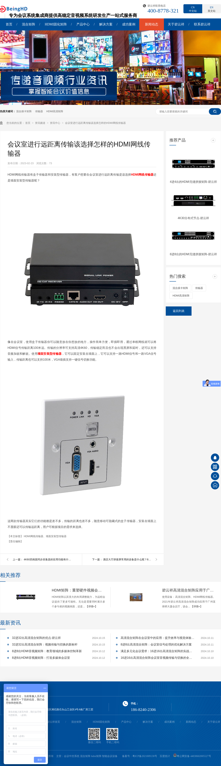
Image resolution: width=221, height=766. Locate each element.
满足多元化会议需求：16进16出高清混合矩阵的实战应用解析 (157, 651)
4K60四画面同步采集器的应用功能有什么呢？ (48, 559)
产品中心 (83, 24)
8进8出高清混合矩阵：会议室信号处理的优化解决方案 (156, 644)
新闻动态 (151, 24)
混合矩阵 (28, 24)
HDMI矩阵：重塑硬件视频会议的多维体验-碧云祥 (78, 590)
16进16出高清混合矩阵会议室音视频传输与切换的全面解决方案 (157, 657)
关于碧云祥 (176, 24)
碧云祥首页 (53, 721)
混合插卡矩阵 (24, 111)
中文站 (192, 9)
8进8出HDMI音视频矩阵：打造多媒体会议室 (41, 657)
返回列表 (179, 311)
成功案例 (128, 24)
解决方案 (106, 24)
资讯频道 (40, 122)
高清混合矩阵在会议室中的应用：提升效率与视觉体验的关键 (157, 637)
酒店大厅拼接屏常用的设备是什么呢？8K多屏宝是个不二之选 (127, 559)
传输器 (39, 111)
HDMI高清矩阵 (54, 111)
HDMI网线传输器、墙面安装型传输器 (45, 536)
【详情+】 (91, 606)
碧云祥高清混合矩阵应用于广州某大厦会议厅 (188, 590)
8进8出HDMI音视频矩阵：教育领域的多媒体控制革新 (47, 651)
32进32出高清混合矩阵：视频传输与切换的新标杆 (45, 644)
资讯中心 (55, 122)
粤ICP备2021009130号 (144, 756)
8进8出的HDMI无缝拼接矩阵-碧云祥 (193, 254)
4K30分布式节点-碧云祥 (193, 218)
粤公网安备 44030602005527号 (192, 756)
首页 (9, 24)
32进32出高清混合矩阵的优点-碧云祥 (36, 637)
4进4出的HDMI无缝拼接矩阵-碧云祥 (193, 181)
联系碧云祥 (202, 24)
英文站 (211, 9)
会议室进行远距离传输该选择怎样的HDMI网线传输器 (95, 122)
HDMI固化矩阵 (56, 24)
